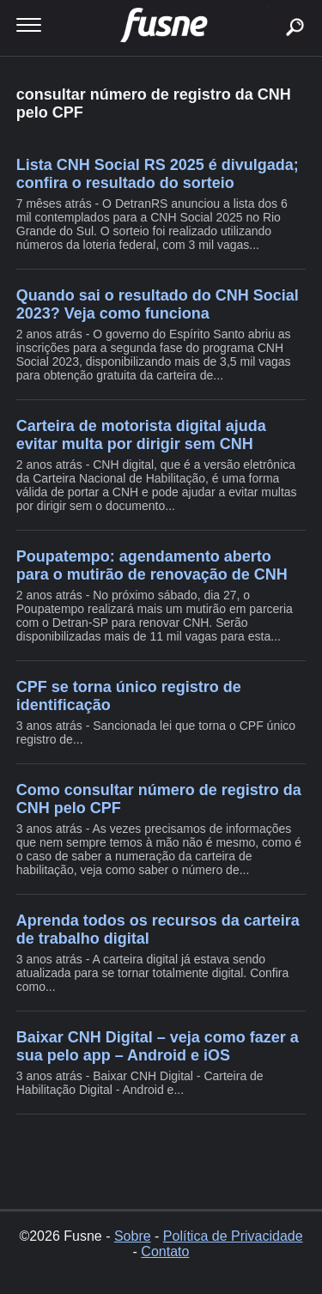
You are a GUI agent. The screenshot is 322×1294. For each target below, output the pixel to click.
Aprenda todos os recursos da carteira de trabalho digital (158, 929)
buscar (268, 6)
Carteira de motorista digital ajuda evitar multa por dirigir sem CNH (141, 435)
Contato (165, 1251)
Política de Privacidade (233, 1236)
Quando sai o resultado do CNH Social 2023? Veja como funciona (157, 304)
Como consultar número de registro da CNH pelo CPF (158, 799)
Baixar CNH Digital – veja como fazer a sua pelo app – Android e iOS (157, 1046)
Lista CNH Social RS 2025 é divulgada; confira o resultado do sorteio (157, 173)
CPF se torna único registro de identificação (128, 696)
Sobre (132, 1236)
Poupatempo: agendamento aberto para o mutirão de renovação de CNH (152, 565)
